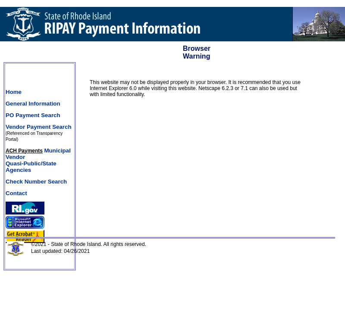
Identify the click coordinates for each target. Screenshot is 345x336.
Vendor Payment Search (39, 127)
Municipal (57, 150)
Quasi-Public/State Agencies (31, 166)
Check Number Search (36, 181)
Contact (16, 193)
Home (14, 92)
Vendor (15, 157)
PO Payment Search (33, 115)
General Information (33, 103)
